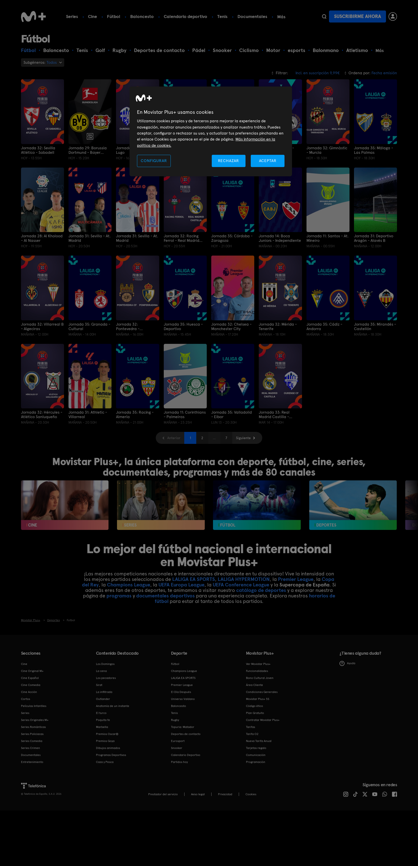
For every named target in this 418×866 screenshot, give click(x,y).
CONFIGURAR (154, 160)
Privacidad (225, 794)
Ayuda (347, 663)
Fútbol (113, 16)
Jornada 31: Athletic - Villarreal (87, 414)
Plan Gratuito (255, 713)
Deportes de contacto (185, 734)
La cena (101, 671)
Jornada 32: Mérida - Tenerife (278, 326)
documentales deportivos (165, 596)
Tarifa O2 (252, 734)
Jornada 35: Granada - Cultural (89, 326)
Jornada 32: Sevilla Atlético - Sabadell (38, 150)
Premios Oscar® (107, 734)
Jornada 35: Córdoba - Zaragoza (231, 238)
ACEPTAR (267, 160)
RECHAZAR (228, 160)
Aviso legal (198, 794)
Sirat (99, 685)
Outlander (103, 699)
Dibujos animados (108, 748)
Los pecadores (106, 678)
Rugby (175, 720)
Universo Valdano (183, 699)
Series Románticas (33, 727)
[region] (211, 131)
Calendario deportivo (185, 16)
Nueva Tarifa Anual (259, 741)
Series (72, 16)
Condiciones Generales (262, 692)
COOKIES (251, 794)
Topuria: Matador (182, 727)
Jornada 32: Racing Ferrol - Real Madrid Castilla (181, 238)
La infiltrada (104, 692)
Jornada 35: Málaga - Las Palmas (373, 150)
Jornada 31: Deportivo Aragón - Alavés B (373, 238)
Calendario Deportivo (185, 755)
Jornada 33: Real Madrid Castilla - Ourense (274, 414)
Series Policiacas (32, 734)
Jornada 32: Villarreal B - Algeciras (42, 326)
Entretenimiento (32, 762)
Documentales (252, 16)
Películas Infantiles (33, 706)
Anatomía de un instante (112, 706)
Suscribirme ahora (357, 16)
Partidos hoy (179, 762)
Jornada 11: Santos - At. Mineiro (327, 238)
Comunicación (256, 755)
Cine (92, 16)
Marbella (102, 727)
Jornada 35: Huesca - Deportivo (183, 326)
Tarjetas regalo (256, 748)
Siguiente (243, 438)
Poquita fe (103, 720)
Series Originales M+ (34, 720)
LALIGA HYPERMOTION (244, 579)
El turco (101, 713)
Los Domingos (105, 664)
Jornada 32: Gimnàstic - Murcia (326, 150)
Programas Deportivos (111, 755)
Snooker (176, 748)
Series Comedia (31, 741)
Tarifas (250, 727)
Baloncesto (142, 16)
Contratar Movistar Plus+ (263, 720)
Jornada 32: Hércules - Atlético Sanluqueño (41, 414)
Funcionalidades (257, 671)
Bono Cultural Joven (260, 678)
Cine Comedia (30, 685)
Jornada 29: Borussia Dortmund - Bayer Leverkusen (87, 150)
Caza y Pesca (105, 762)
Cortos (25, 699)
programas (119, 596)
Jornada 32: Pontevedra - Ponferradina (128, 326)
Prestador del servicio (163, 794)
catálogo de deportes (261, 590)
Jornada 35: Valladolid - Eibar (231, 414)
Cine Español (30, 678)
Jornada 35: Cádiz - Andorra (324, 326)
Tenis (222, 16)
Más (281, 16)
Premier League (296, 579)
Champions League (128, 585)
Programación (255, 762)
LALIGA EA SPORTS (193, 579)
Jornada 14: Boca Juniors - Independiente (280, 238)
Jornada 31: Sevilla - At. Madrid (89, 238)
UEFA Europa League (181, 585)
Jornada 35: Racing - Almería (135, 414)
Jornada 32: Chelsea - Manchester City (231, 326)
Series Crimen (30, 748)
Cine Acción (29, 692)
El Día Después (181, 692)
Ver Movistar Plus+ (258, 664)
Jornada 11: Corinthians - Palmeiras (185, 414)
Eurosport (177, 741)
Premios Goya (105, 741)
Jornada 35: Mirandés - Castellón (375, 326)
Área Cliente (254, 685)
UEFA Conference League (241, 585)
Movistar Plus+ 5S (257, 699)
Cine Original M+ (32, 671)
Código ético (254, 706)
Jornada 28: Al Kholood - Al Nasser (41, 238)
